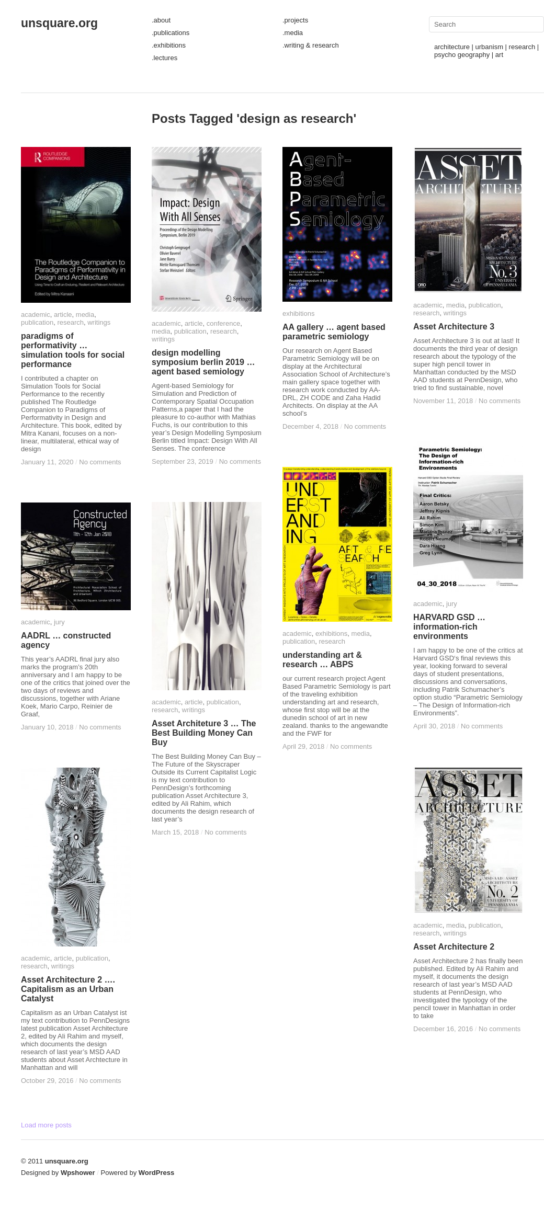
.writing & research (310, 45)
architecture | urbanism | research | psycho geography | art (486, 51)
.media (292, 33)
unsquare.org (59, 23)
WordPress (156, 1173)
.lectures (164, 58)
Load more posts (46, 1125)
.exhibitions (169, 45)
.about (161, 20)
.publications (170, 33)
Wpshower (78, 1173)
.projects (295, 20)
